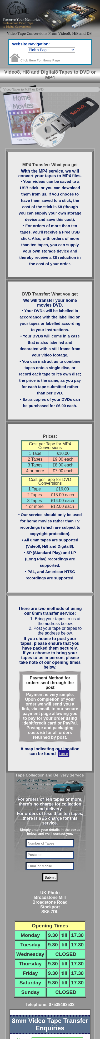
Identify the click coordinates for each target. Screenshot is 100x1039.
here (63, 753)
